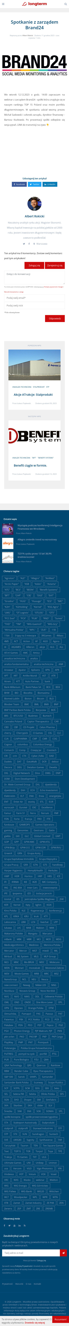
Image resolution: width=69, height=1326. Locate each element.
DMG (48, 773)
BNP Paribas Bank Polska (17, 710)
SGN (6, 1099)
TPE (60, 1151)
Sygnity (30, 1139)
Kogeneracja (37, 910)
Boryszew (41, 710)
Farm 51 (20, 813)
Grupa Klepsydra (48, 859)
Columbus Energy (42, 744)
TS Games (22, 1157)
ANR (61, 664)
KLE (23, 910)
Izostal (7, 899)
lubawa (8, 927)
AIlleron (30, 647)
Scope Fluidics (55, 1082)
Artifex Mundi (30, 675)
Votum (32, 1174)
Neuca (44, 979)
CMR (44, 738)
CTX (24, 755)
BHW (6, 692)
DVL (38, 784)
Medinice (34, 945)
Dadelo (8, 761)
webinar (40, 1179)
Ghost (34, 1304)
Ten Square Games (53, 1145)
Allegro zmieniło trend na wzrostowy (37, 539)
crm (15, 755)
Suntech (53, 1134)
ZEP (19, 1208)
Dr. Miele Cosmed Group (17, 784)
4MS (6, 641)
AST (44, 675)
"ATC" (7, 589)
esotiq (31, 801)
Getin (52, 830)
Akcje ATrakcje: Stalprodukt (33, 395)
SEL (6, 1094)
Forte (17, 818)
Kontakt (37, 1284)
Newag (26, 985)
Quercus (41, 1065)
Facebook (19, 184)
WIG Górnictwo (40, 1185)
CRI (6, 755)
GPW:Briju (9, 847)
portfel (43, 1053)
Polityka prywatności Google (53, 287)
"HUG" (22, 601)
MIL (56, 950)
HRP (40, 876)
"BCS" (18, 589)
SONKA (50, 1111)
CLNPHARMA (20, 738)
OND (16, 1002)
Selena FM (18, 1094)
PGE (61, 1025)
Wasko (27, 1179)
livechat (44, 922)
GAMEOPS (24, 824)
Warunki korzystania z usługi (13, 292)
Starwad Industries (43, 1128)
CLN (6, 738)
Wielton (54, 1179)
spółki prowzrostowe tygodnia (42, 1116)
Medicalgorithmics (14, 945)
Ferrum (45, 813)
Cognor (8, 744)
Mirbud (8, 956)
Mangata (32, 933)
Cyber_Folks (37, 755)
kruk (36, 916)
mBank (8, 939)
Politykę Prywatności (23, 1266)
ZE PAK (50, 1202)
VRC (6, 1179)
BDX (58, 687)
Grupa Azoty (34, 853)
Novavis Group (27, 990)
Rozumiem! (61, 1319)
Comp (22, 750)
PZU (36, 1059)
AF (36, 641)
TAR (60, 1139)
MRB (36, 973)
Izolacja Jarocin (44, 893)
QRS (29, 1065)
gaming (8, 830)
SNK (19, 1111)
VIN (60, 1168)
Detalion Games (35, 767)
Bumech (47, 715)
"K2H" (7, 606)
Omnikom (13, 1304)
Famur (7, 813)
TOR (28, 1151)
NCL (24, 979)
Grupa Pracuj (11, 864)
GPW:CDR (40, 847)
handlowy (57, 864)
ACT (16, 641)
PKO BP (33, 1036)
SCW (27, 1088)
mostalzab (34, 967)
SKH (30, 1105)
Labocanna (10, 922)
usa (6, 1168)
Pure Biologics (21, 1059)
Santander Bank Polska (16, 1082)
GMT (57, 836)
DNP (58, 773)
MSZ (56, 973)
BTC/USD (18, 715)
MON (7, 967)
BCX (48, 687)
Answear (8, 669)
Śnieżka (8, 1111)
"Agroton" (9, 578)
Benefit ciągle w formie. (30, 465)
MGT (34, 950)
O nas (28, 1284)
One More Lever (44, 1002)
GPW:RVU (56, 847)
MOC (41, 962)
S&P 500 (8, 1076)
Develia (53, 767)
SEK (47, 1088)
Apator (22, 669)
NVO (16, 996)
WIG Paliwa (10, 1191)
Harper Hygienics (13, 870)
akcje (42, 647)
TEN (36, 1145)
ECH (32, 790)
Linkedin (49, 184)
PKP (44, 1036)
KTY (46, 916)
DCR (44, 761)
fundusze (9, 824)
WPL (35, 1197)
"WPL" (32, 629)
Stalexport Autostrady (25, 1122)
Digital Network (21, 773)
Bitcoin (40, 698)
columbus (22, 744)
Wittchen (54, 1191)
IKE (25, 881)
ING (6, 887)
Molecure (55, 962)
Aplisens (35, 669)
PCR (57, 1019)
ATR (53, 675)
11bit (7, 635)
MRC (46, 973)
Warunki (19, 1284)
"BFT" (34, 458)
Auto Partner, (32, 681)
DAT (19, 761)
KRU (26, 916)
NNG (53, 985)
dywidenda (51, 784)
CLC (59, 732)
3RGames (46, 635)
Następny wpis (34, 416)
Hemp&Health (35, 870)
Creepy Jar (36, 750)
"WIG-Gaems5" (34, 624)
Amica (36, 652)
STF (60, 1128)
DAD (51, 755)
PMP (20, 1042)
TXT (35, 1157)
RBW (6, 1071)
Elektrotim (9, 796)
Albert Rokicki (27, 35)
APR (57, 669)
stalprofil (23, 1128)
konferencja (55, 910)
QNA (46, 1059)
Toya (50, 1151)
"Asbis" (38, 583)
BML (36, 704)
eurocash (9, 807)
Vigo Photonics (45, 1168)
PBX (21, 1019)
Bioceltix (28, 692)
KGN (49, 904)
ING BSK (17, 887)
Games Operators (44, 824)
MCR (48, 939)
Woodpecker (20, 1197)
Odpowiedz (55, 318)
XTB (6, 1202)
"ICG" (49, 601)
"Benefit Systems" (46, 458)
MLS (6, 962)
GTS (45, 864)
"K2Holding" (21, 606)
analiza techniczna (21, 458)
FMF (56, 813)
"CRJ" (28, 595)
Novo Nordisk (47, 990)
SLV (50, 1105)
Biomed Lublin (11, 698)
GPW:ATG (45, 841)
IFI (5, 881)
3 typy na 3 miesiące (25, 635)
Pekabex (8, 1025)
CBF (16, 727)
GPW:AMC (29, 841)
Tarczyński (9, 1145)
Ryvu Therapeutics (43, 1071)
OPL (60, 1002)
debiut (55, 761)
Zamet (16, 1202)
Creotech (51, 750)
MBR (29, 939)
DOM (7, 778)
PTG (54, 1053)
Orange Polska (35, 1008)
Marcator (47, 933)
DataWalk (32, 761)
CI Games (38, 732)
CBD (6, 727)
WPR (45, 1197)
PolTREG (8, 1053)
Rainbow (55, 1065)
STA (6, 1122)
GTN (35, 864)
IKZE (34, 881)
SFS (62, 1094)
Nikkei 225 (40, 985)
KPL (6, 916)
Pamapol (26, 1013)
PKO (22, 1036)
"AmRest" (50, 578)
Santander (47, 1076)
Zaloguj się (34, 265)
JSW (62, 899)
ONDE (28, 1002)
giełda (7, 836)
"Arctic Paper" (11, 583)
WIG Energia (20, 1185)
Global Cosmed (42, 836)
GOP (6, 841)
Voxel (53, 1174)
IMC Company (49, 881)
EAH (23, 790)
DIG (6, 773)
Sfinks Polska (48, 1094)
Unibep (40, 1162)
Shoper (28, 1099)
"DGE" (40, 595)
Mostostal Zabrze (54, 967)
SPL (61, 1111)
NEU (34, 979)
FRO (39, 818)
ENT (6, 801)
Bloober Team (11, 704)
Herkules (53, 870)
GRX (26, 864)
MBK (19, 939)
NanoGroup (10, 979)
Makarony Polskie (13, 933)
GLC (27, 836)
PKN (59, 1030)
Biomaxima (43, 692)
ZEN (61, 1202)
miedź (45, 950)
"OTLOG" (39, 612)
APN (47, 669)
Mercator (9, 950)
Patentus (9, 1019)
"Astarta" (51, 583)
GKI (17, 836)
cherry (7, 732)
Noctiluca (9, 990)
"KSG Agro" (53, 606)
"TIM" (18, 624)
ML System (23, 956)
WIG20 (40, 1191)
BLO (51, 698)
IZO (29, 893)
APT (6, 675)
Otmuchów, (10, 1013)
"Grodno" (9, 601)
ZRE (38, 1208)
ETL (42, 801)
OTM (51, 1008)
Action (26, 641)
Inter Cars (32, 887)
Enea (41, 796)
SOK (38, 1111)
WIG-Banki (26, 1191)
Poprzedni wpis (34, 345)
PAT (60, 1013)
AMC (25, 652)
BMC (26, 704)
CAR (56, 721)
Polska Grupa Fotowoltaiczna (36, 1048)
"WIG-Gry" (52, 624)
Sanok (21, 1076)
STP (47, 387)
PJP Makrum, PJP (43, 1030)
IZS (17, 899)
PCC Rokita (34, 1019)
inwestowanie (50, 887)
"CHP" (18, 595)
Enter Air (18, 801)
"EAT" (51, 595)
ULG (44, 1157)
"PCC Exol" (9, 618)
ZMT (28, 1208)
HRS (49, 876)
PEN (20, 1025)
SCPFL (17, 1088)
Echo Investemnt (49, 790)
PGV (6, 1030)
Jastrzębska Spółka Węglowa (39, 899)
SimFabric (51, 1099)
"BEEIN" (30, 589)
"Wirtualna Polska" (14, 629)
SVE (6, 1139)
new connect (11, 985)
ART (16, 675)
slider (40, 1105)
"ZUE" (43, 629)
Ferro (33, 813)
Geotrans (39, 830)
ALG (52, 647)
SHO (16, 1099)
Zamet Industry (33, 1202)
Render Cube (21, 1071)
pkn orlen (9, 1036)
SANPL (33, 1076)
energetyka (55, 796)
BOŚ (53, 710)
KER (6, 904)
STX (15, 1134)
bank (47, 681)
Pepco (50, 1025)
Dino (37, 773)
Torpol (39, 1151)
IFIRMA (15, 881)
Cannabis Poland (13, 721)
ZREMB (49, 1208)
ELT (22, 796)
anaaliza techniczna (21, 387)
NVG (6, 996)
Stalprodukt (39, 387)
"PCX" (23, 618)
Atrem (7, 681)
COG (54, 738)
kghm (38, 904)
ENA (31, 796)
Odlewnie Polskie (54, 996)
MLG (36, 956)
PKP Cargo (57, 1036)
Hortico (29, 876)
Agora (56, 641)
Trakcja (8, 1157)
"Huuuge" (36, 601)
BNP (56, 704)
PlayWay (8, 1042)
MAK (51, 927)
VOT (21, 1174)
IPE (5, 893)
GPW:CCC (25, 847)
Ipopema (17, 893)
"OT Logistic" (22, 612)
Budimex (33, 715)
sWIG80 (17, 1139)
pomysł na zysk (26, 1053)
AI (5, 647)
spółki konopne (12, 1116)
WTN (55, 1197)
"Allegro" (35, 578)
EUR (51, 801)
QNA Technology (13, 1065)
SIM (39, 1099)
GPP (16, 841)
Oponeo (18, 1008)
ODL (37, 996)
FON (6, 818)
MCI (39, 939)
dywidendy (10, 790)
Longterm (16, 1301)
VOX (43, 1174)
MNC (16, 962)
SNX (29, 1111)
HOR (17, 876)
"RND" (46, 618)
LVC (19, 927)
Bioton (28, 698)
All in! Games (11, 652)
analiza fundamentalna (16, 664)
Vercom (17, 1168)
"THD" (7, 624)
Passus (49, 1013)
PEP (39, 1025)
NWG (27, 996)
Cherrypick (22, 732)
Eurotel (23, 807)
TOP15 (17, 1151)
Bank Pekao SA (33, 687)
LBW (23, 922)
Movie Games (22, 973)
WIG (6, 1185)
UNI (29, 1162)
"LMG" (7, 612)
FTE (48, 818)
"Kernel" (37, 606)
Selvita (32, 1094)
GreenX (8, 853)
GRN (19, 853)
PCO (47, 1019)
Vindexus (9, 1174)
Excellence (47, 807)
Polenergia (10, 1048)
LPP (56, 922)
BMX (46, 704)
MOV (6, 973)
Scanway (38, 1082)
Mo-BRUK (29, 962)
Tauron (24, 1145)
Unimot (53, 1162)
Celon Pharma (47, 727)
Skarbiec (18, 1105)
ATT (18, 681)
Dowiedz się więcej (35, 1322)
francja (28, 818)
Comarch (9, 750)
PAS (38, 1013)
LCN (33, 922)
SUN (24, 1134)
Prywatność (7, 1284)
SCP (6, 1088)
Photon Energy (22, 1030)
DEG (19, 767)
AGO (45, 641)
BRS (6, 715)
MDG (58, 939)
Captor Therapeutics (38, 721)
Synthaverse (46, 1139)
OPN (6, 1008)
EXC (34, 807)
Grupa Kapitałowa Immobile (19, 859)
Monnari (19, 967)
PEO (30, 1025)
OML (6, 1002)
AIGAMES (16, 647)
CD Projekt (28, 727)
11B (54, 629)
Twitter (34, 184)
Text (6, 1151)
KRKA (16, 916)
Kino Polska (10, 910)
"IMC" (60, 601)
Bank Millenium (12, 687)
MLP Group (50, 956)
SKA (6, 1105)
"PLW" (34, 618)
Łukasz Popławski (24, 403)
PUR (6, 1059)
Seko (56, 1088)
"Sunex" (58, 618)
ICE (58, 876)
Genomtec (22, 830)
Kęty (28, 904)
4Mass (60, 635)
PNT (30, 1042)
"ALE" (22, 578)
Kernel (17, 904)
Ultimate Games (12, 1162)
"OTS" (52, 612)
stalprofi (8, 1128)
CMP (34, 738)
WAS (16, 1179)
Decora (8, 767)
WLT (6, 1197)
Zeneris (8, 1208)
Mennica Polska (52, 945)
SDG (37, 1088)
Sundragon (38, 1134)
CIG (50, 732)
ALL (61, 647)
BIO (16, 692)
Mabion (40, 927)
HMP (6, 876)
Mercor (23, 950)
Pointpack (43, 1042)
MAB (28, 927)
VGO (29, 1168)
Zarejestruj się (54, 265)
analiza (34, 658)
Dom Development (25, 778)
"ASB (26, 583)
